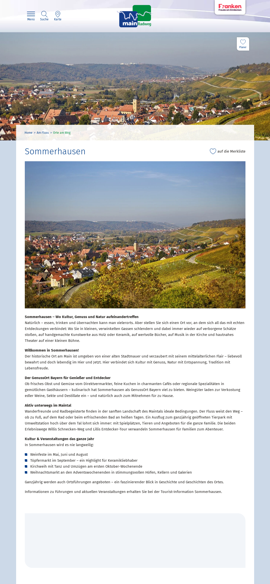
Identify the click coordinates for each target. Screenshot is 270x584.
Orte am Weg (61, 132)
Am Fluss (43, 132)
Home (28, 132)
